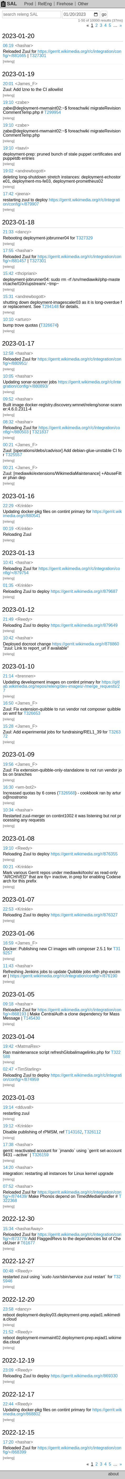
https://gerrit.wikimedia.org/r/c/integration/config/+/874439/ (62, 1194)
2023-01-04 (18, 1037)
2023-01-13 (18, 553)
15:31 (8, 296)
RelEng (45, 4)
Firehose (65, 4)
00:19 (8, 528)
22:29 (8, 506)
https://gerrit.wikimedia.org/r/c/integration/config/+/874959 (62, 1077)
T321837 (40, 432)
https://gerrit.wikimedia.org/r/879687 (84, 591)
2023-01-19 (18, 74)
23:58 (8, 1309)
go (104, 14)
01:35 (8, 585)
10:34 (8, 810)
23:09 (8, 1370)
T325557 (14, 455)
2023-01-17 (18, 343)
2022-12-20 (18, 1299)
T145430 (31, 1018)
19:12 (8, 1126)
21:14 (8, 676)
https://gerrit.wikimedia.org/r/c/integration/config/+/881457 (62, 258)
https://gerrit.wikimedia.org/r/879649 (84, 625)
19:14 (8, 1107)
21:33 (8, 232)
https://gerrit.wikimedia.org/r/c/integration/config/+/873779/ (62, 1236)
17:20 (8, 1442)
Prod (28, 4)
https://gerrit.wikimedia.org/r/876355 (84, 854)
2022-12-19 (18, 1360)
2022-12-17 (18, 1394)
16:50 (8, 703)
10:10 (8, 319)
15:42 (8, 273)
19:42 (8, 1046)
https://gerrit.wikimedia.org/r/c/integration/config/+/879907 (61, 202)
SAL (9, 3)
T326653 (32, 713)
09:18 (8, 1004)
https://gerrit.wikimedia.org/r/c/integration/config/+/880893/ (62, 384)
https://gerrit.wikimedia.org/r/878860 (85, 644)
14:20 (8, 1167)
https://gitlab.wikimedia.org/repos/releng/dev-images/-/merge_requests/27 (61, 686)
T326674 (48, 325)
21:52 (8, 1332)
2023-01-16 (18, 496)
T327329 (84, 238)
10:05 (8, 376)
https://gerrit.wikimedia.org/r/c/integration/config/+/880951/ (62, 361)
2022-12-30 (18, 1219)
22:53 (8, 909)
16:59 (8, 943)
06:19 (8, 45)
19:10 (8, 102)
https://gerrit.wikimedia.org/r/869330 (84, 1376)
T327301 (37, 55)
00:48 (8, 1271)
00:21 (8, 445)
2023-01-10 (18, 666)
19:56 (8, 764)
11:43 (8, 966)
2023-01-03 (18, 1098)
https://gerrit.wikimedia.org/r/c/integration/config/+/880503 (61, 429)
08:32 (8, 422)
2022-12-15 (18, 1432)
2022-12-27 (18, 1261)
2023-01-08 (18, 838)
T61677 (28, 1243)
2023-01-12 (18, 610)
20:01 (8, 83)
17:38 (8, 1144)
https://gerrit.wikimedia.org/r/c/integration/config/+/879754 (61, 570)
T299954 (52, 112)
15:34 (8, 1228)
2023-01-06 (18, 933)
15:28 (8, 726)
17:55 (8, 250)
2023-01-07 (18, 899)
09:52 (8, 399)
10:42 (8, 638)
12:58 (8, 353)
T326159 (40, 1155)
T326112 (92, 1132)
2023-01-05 (18, 994)
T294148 (50, 306)
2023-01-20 (18, 36)
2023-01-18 (18, 222)
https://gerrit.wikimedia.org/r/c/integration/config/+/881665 (62, 53)
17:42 (8, 194)
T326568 (66, 793)
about (113, 1474)
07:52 (8, 1186)
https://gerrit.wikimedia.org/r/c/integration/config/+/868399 (62, 1450)
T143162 (73, 1132)
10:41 (8, 562)
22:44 (8, 1404)
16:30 (8, 787)
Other (83, 4)
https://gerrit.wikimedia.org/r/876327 (84, 915)
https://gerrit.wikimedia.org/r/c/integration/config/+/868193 (62, 1012)
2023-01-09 (18, 754)
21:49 (8, 619)
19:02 (8, 171)
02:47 (8, 1069)
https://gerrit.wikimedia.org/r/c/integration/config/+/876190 (63, 976)
